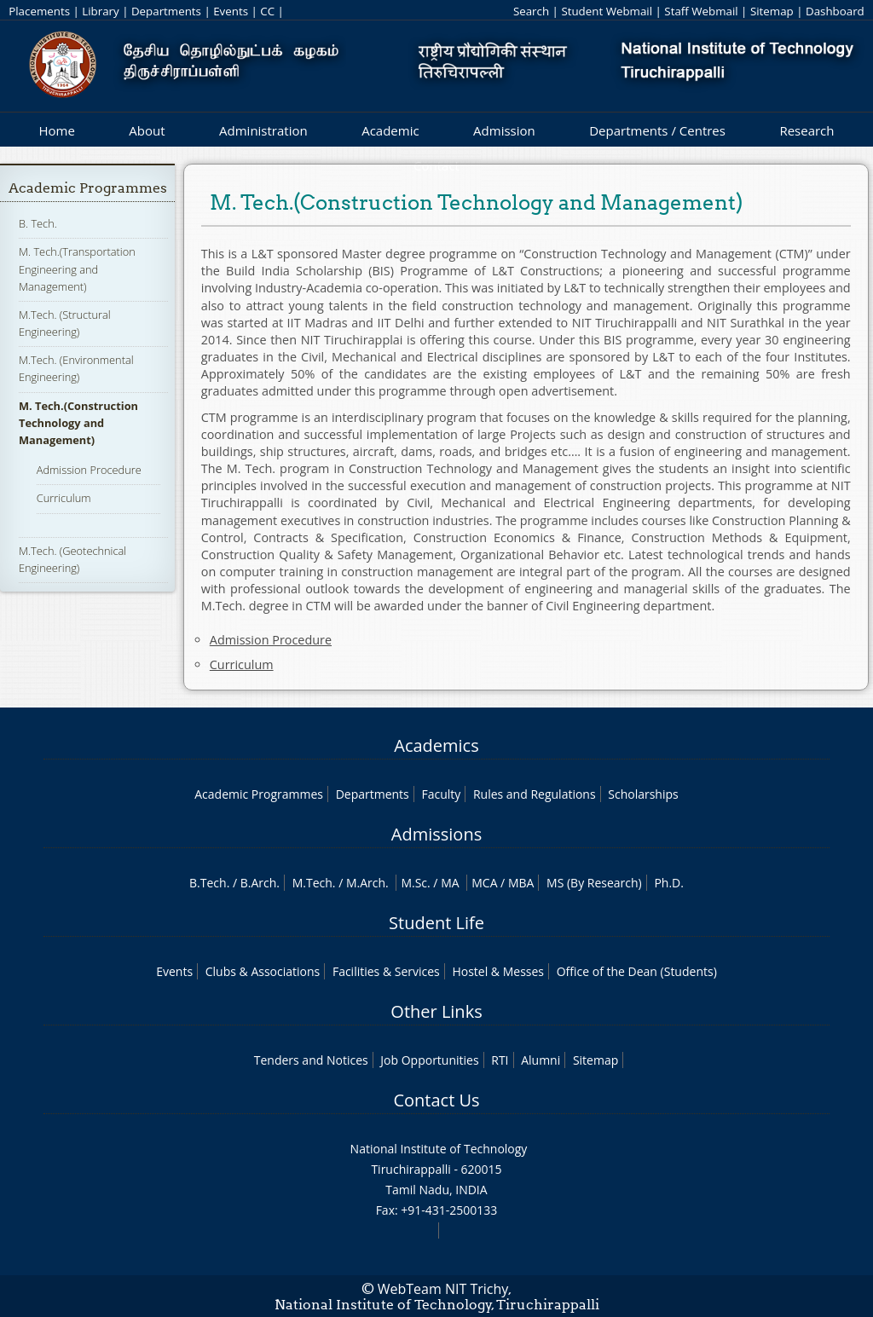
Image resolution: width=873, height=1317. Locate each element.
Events (230, 11)
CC (267, 11)
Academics (436, 745)
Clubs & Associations (263, 971)
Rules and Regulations (534, 794)
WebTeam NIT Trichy (443, 1288)
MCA (484, 883)
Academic (390, 130)
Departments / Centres (657, 130)
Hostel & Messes (498, 971)
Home (56, 130)
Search (531, 11)
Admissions (436, 834)
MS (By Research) (594, 883)
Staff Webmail (700, 11)
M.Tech (312, 883)
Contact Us (436, 1100)
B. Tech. (38, 223)
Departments (166, 11)
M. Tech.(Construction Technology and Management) (78, 423)
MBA (521, 883)
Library (100, 11)
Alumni (540, 1060)
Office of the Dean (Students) (637, 971)
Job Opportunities (429, 1060)
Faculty (440, 794)
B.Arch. (260, 883)
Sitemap (772, 11)
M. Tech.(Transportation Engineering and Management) (77, 268)
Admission (504, 130)
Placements (39, 11)
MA (450, 883)
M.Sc (414, 883)
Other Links (436, 1011)
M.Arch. (367, 883)
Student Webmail (606, 11)
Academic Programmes (88, 188)
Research (806, 130)
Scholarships (643, 794)
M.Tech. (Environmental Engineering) (76, 368)
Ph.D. (669, 883)
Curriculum (64, 497)
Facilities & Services (386, 971)
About (147, 130)
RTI (499, 1060)
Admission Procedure (89, 469)
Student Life (436, 922)
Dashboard (835, 11)
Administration (263, 130)
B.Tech (208, 883)
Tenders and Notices (311, 1060)
